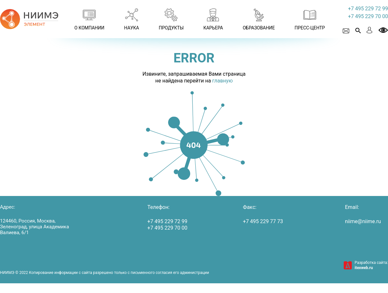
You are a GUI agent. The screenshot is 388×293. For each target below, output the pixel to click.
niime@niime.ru (363, 221)
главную (222, 81)
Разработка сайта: (371, 265)
